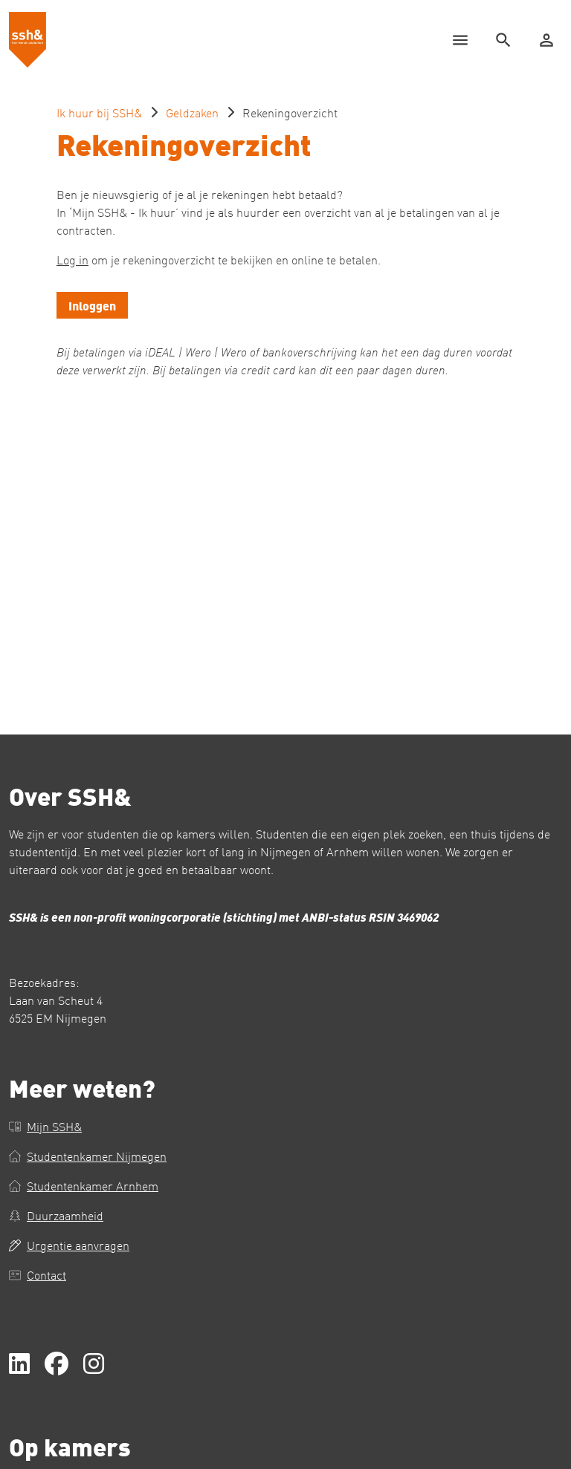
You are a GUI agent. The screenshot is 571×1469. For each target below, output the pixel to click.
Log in (72, 259)
